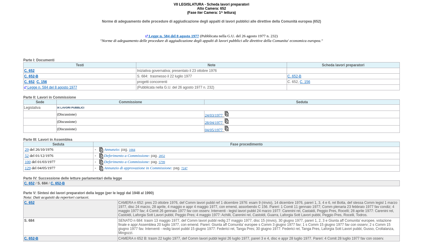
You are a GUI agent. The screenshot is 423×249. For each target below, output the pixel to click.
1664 (132, 149)
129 (28, 168)
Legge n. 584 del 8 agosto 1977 (172, 36)
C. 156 (305, 82)
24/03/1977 (214, 115)
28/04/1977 (214, 122)
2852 (162, 155)
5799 (162, 162)
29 (27, 149)
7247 (184, 168)
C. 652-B (294, 76)
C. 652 (29, 183)
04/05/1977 (214, 130)
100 (28, 162)
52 (27, 155)
